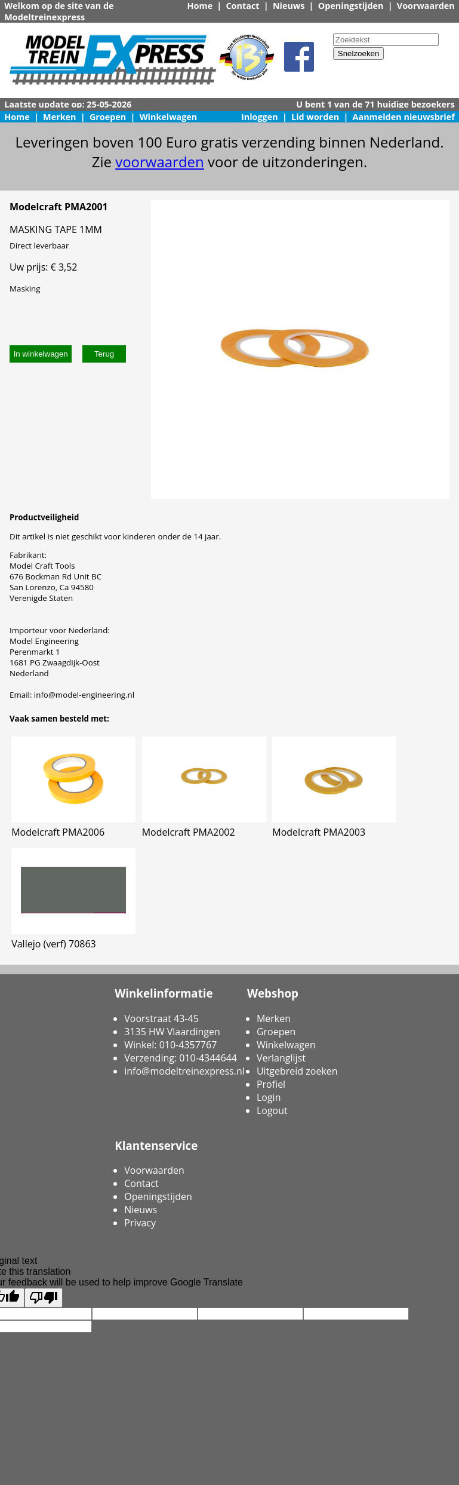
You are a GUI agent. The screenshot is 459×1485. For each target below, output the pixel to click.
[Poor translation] (43, 1298)
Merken (59, 116)
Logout (272, 1110)
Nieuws (289, 5)
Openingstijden (351, 5)
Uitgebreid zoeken (297, 1071)
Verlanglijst (281, 1057)
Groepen (108, 116)
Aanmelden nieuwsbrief (404, 116)
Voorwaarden (426, 5)
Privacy (140, 1222)
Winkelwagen (169, 116)
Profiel (271, 1084)
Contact (242, 5)
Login (269, 1097)
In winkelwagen (41, 353)
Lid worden (315, 116)
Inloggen (259, 116)
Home (200, 5)
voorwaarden (159, 161)
